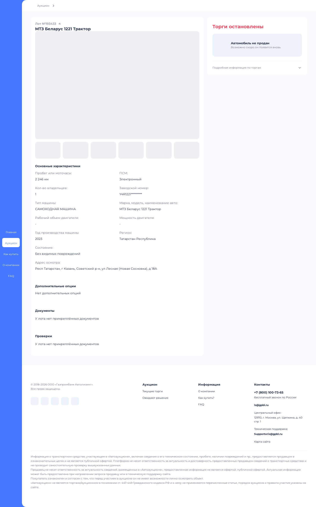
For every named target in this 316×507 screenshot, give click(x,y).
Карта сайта (262, 441)
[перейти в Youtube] (75, 401)
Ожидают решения (155, 397)
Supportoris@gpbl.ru (268, 434)
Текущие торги (152, 391)
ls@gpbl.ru (261, 405)
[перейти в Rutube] (65, 401)
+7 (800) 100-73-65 (268, 392)
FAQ (201, 404)
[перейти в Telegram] (45, 401)
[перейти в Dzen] (55, 401)
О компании (206, 391)
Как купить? (206, 397)
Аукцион (43, 5)
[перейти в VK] (35, 401)
